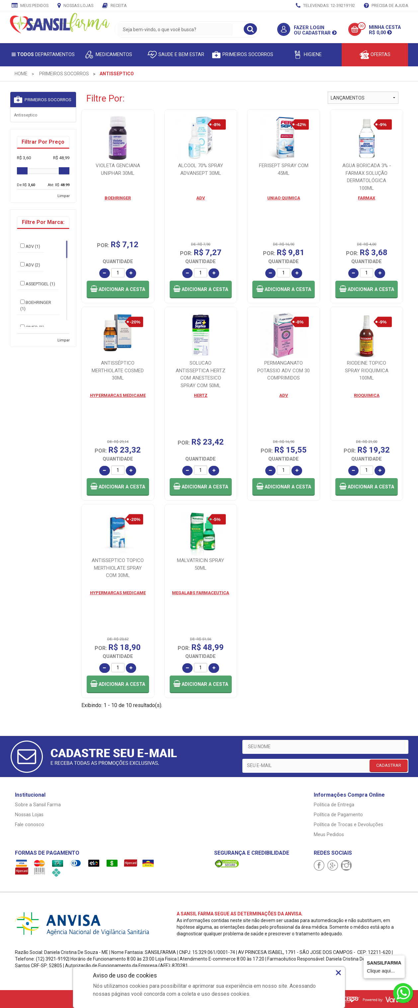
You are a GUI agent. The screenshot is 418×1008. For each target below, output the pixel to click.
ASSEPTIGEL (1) (37, 283)
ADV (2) (30, 264)
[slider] (22, 171)
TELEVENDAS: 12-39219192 (325, 6)
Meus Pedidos (30, 6)
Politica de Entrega (334, 805)
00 (362, 26)
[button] (118, 289)
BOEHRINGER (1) (35, 305)
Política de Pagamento (338, 815)
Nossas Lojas (75, 6)
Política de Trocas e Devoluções (348, 825)
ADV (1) (30, 246)
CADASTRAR (388, 765)
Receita (114, 6)
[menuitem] (21, 73)
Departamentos (43, 54)
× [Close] (338, 972)
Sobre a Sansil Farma (38, 805)
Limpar (63, 196)
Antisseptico (25, 115)
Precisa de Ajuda (386, 6)
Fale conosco (29, 825)
